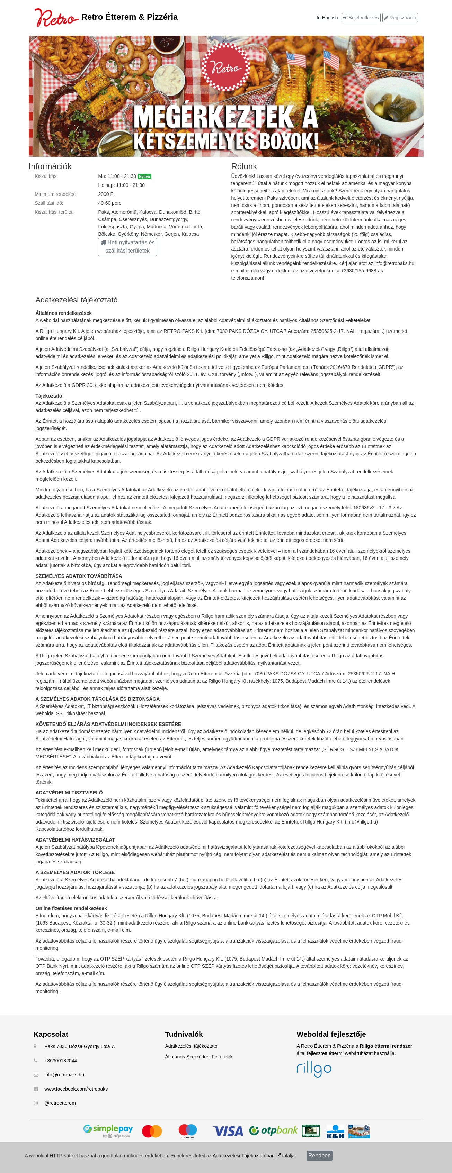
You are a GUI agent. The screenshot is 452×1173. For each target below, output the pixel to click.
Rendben (319, 1155)
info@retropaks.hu (64, 1074)
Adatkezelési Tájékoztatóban (247, 1155)
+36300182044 (60, 1060)
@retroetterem (60, 1103)
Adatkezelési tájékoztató (191, 1046)
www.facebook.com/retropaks (76, 1089)
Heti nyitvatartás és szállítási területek (127, 246)
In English (327, 17)
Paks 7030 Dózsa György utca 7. (79, 1046)
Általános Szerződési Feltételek (199, 1057)
